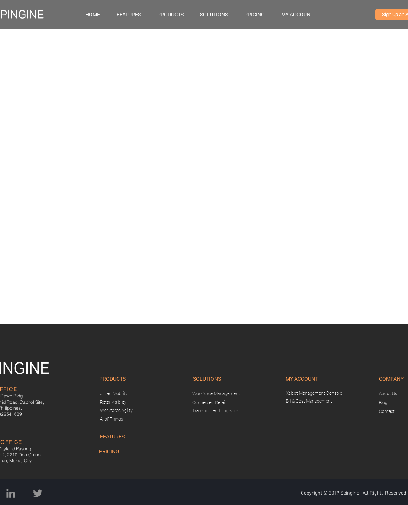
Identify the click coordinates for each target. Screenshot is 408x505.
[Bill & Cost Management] (309, 401)
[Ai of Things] (111, 419)
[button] (175, 14)
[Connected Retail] (209, 403)
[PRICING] (109, 451)
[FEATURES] (112, 436)
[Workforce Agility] (116, 411)
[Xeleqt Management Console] (314, 393)
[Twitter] (38, 493)
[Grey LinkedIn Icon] (10, 493)
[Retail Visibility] (113, 402)
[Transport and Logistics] (215, 411)
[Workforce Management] (216, 394)
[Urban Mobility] (113, 394)
